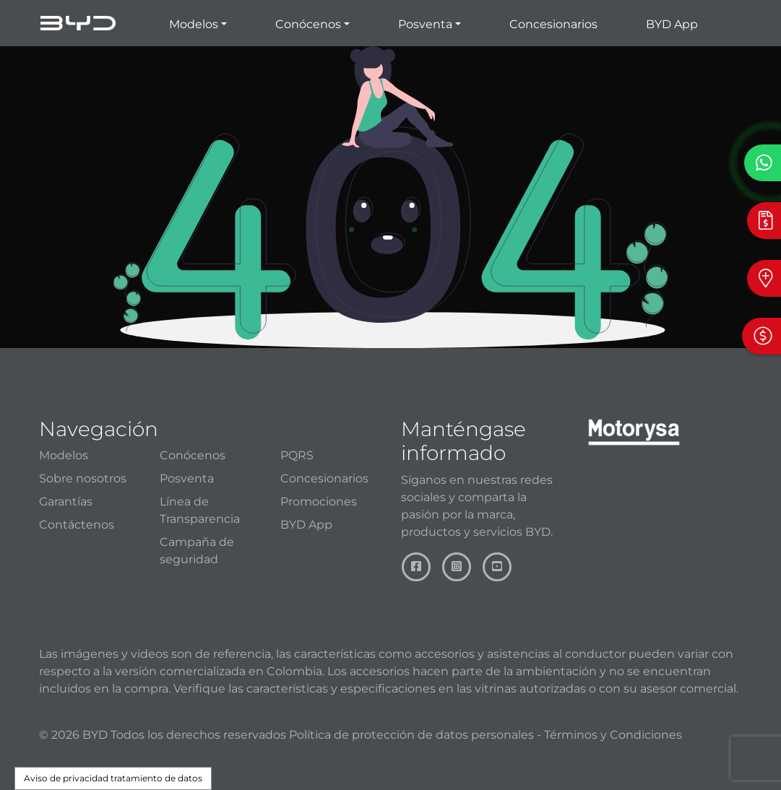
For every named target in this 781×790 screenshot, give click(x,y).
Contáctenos (76, 524)
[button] (198, 23)
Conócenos (192, 455)
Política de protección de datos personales (411, 735)
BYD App (672, 23)
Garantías (65, 501)
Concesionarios (553, 23)
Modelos (63, 455)
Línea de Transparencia (200, 510)
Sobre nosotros (82, 478)
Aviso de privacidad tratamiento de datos (113, 778)
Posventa (187, 478)
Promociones (318, 501)
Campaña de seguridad (197, 550)
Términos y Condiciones (613, 735)
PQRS (297, 455)
